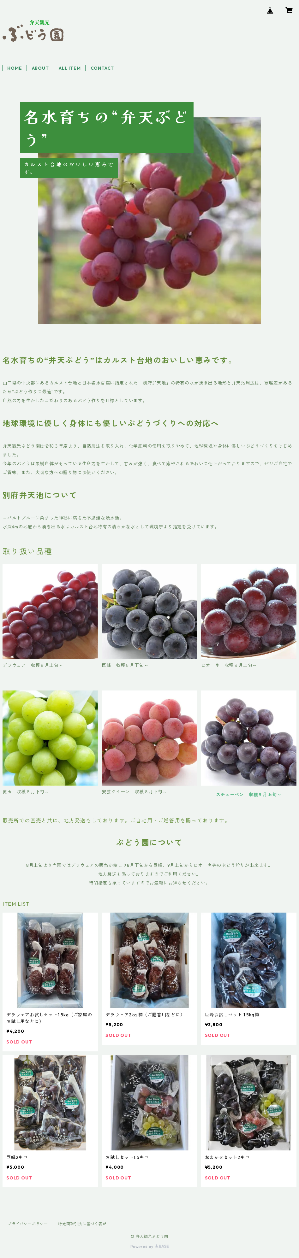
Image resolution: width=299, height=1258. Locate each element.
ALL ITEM (70, 68)
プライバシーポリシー (28, 1223)
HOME (14, 68)
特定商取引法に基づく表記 (82, 1223)
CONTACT (102, 68)
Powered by (149, 1246)
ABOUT (40, 68)
